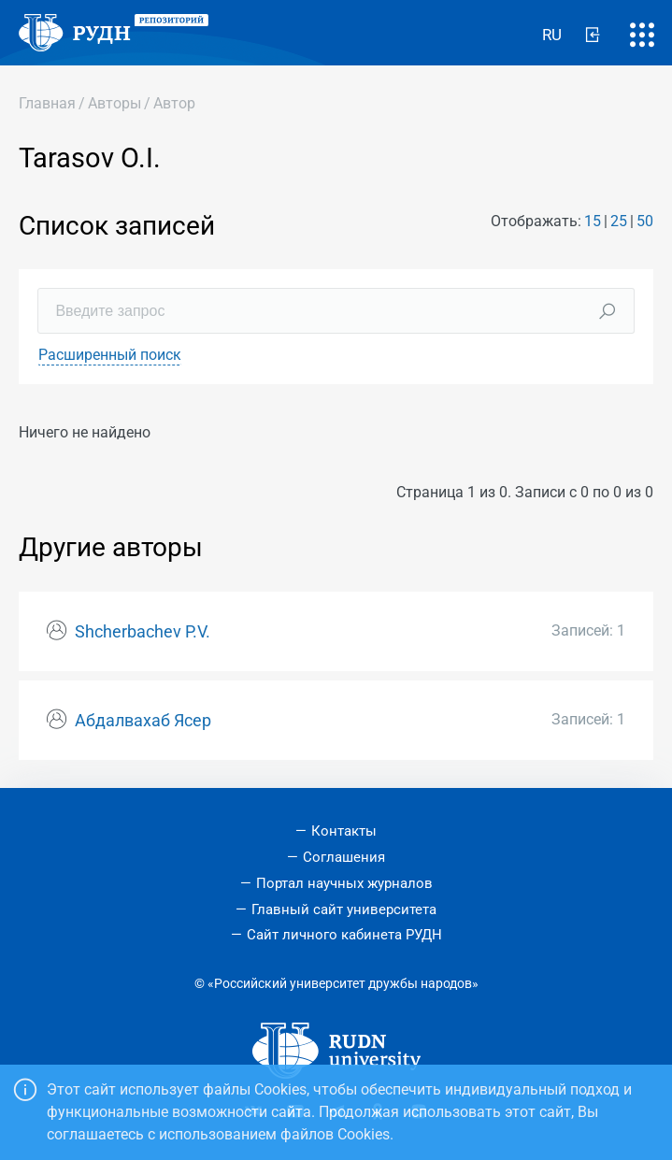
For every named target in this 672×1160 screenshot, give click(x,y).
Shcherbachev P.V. (142, 632)
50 (644, 221)
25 (618, 221)
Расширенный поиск (109, 355)
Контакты (344, 831)
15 (592, 221)
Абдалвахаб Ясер (143, 720)
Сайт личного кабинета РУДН (344, 934)
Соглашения (344, 857)
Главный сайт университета (343, 909)
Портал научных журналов (344, 883)
